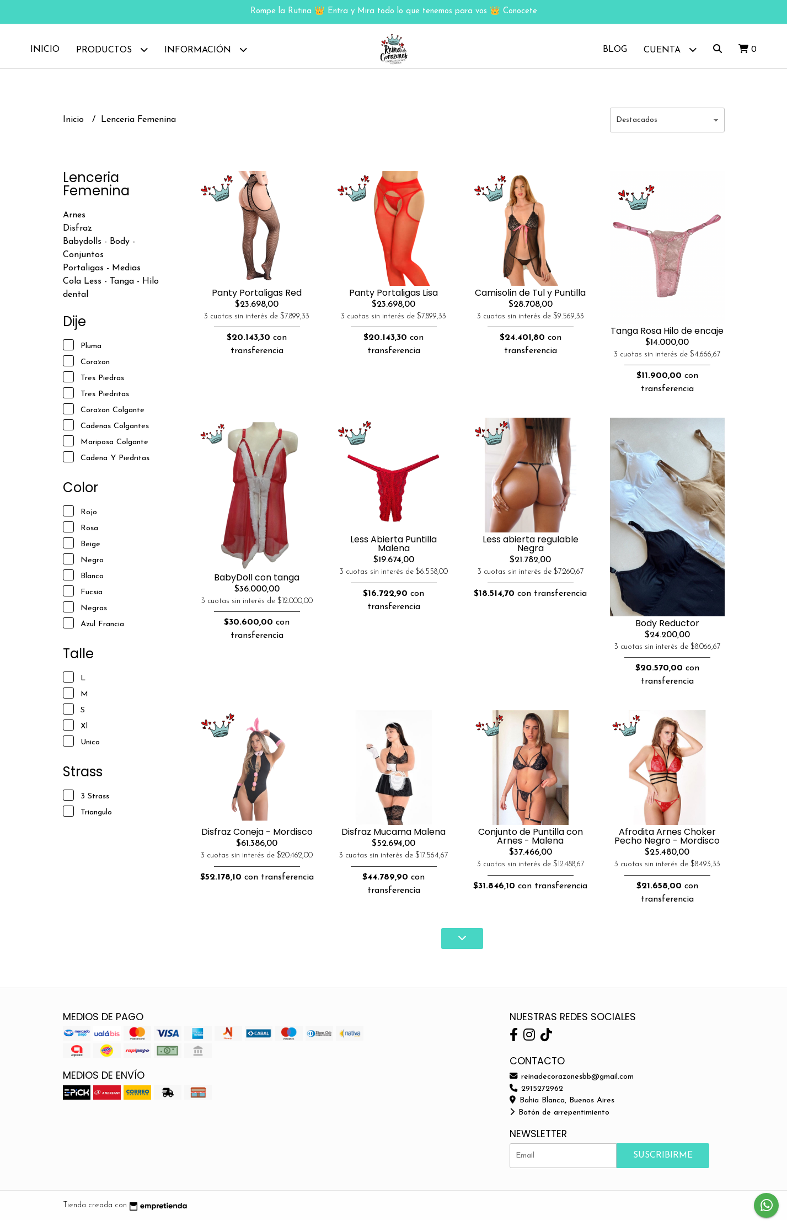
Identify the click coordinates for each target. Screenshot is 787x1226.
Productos (112, 49)
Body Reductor (667, 628)
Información (205, 49)
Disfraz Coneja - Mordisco (257, 837)
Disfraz (77, 234)
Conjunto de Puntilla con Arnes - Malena (530, 841)
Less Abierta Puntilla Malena (393, 549)
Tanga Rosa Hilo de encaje (667, 336)
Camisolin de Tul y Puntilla (530, 298)
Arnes (74, 220)
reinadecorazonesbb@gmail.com (572, 1082)
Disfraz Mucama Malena (393, 837)
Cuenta (670, 49)
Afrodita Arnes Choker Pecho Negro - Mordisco (667, 841)
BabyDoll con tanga (256, 583)
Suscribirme (663, 1160)
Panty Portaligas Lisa (393, 298)
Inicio (45, 49)
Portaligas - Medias (102, 273)
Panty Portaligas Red (257, 298)
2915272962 (536, 1094)
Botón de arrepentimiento (559, 1118)
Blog (615, 49)
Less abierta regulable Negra (531, 549)
